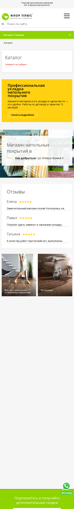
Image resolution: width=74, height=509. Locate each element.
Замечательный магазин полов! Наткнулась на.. (36, 208)
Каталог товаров (13, 34)
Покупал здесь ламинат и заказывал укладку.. (35, 224)
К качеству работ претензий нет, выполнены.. (35, 241)
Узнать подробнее (22, 114)
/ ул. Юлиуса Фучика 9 (39, 158)
